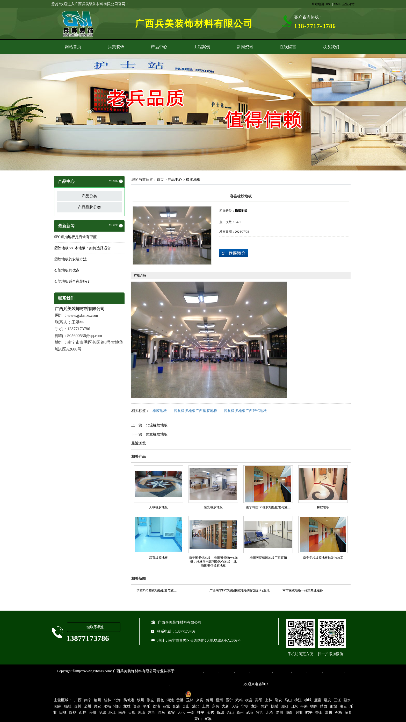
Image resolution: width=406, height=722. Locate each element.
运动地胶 (242, 671)
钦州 (140, 700)
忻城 (220, 712)
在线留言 (288, 47)
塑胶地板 (211, 671)
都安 (171, 712)
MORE (116, 181)
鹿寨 (317, 700)
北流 (269, 712)
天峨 (131, 712)
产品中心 (159, 47)
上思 (205, 706)
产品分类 (89, 196)
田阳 (284, 706)
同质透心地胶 (261, 671)
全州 (87, 706)
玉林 (189, 700)
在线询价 (233, 253)
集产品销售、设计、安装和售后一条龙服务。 (206, 684)
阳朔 (58, 706)
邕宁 (229, 700)
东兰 (151, 712)
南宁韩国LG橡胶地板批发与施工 (268, 507)
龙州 (254, 706)
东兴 (215, 706)
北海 (117, 700)
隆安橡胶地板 (213, 507)
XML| (337, 4)
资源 (136, 706)
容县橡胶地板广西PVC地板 (245, 411)
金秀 (210, 712)
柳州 (97, 700)
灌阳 (117, 706)
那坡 (333, 706)
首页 (160, 180)
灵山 (186, 706)
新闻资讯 (245, 47)
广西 (78, 700)
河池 (170, 700)
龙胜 (126, 706)
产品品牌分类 (89, 207)
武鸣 (239, 700)
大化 (181, 712)
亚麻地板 (299, 671)
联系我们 (331, 47)
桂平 (200, 712)
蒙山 (198, 719)
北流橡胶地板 (157, 425)
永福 (107, 706)
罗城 (102, 712)
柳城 (307, 700)
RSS (328, 4)
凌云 (343, 706)
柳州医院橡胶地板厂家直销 (268, 558)
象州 (240, 712)
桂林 (107, 700)
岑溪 (208, 719)
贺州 (209, 700)
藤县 (348, 712)
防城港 (129, 700)
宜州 (92, 712)
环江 (112, 712)
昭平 (309, 712)
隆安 (278, 700)
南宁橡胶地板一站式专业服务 (302, 590)
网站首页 (73, 47)
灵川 (77, 706)
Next (389, 112)
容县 (259, 712)
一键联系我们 (94, 627)
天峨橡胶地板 (158, 507)
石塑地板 (314, 671)
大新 (225, 706)
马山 (288, 700)
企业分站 (348, 4)
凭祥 (264, 706)
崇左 (150, 700)
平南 (190, 712)
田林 (63, 712)
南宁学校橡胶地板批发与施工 (323, 558)
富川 (328, 712)
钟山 (318, 712)
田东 (294, 706)
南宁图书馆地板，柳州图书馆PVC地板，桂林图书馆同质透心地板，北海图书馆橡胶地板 (213, 561)
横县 (248, 700)
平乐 (146, 706)
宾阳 (258, 700)
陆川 (279, 712)
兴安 (97, 706)
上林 (268, 700)
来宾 (199, 700)
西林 (82, 712)
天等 (235, 706)
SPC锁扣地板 (333, 671)
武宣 (249, 712)
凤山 (141, 712)
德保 (313, 706)
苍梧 (338, 712)
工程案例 (202, 47)
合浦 (176, 706)
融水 (347, 700)
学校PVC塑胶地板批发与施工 (156, 590)
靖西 (323, 706)
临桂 (67, 706)
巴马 (161, 712)
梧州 (219, 700)
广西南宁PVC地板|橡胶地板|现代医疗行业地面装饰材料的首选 (239, 591)
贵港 (180, 700)
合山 (230, 712)
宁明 (245, 706)
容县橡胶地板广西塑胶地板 (195, 411)
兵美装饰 (116, 47)
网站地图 (317, 4)
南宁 (87, 700)
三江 (337, 700)
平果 (304, 706)
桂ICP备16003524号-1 (165, 694)
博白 (289, 712)
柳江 (298, 700)
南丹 (122, 712)
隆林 (72, 712)
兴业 (299, 712)
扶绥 (274, 706)
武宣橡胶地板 (157, 434)
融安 (327, 700)
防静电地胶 (282, 671)
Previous (16, 112)
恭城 (166, 706)
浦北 (195, 706)
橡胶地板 (193, 180)
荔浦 (156, 706)
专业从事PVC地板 (189, 671)
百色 (160, 700)
